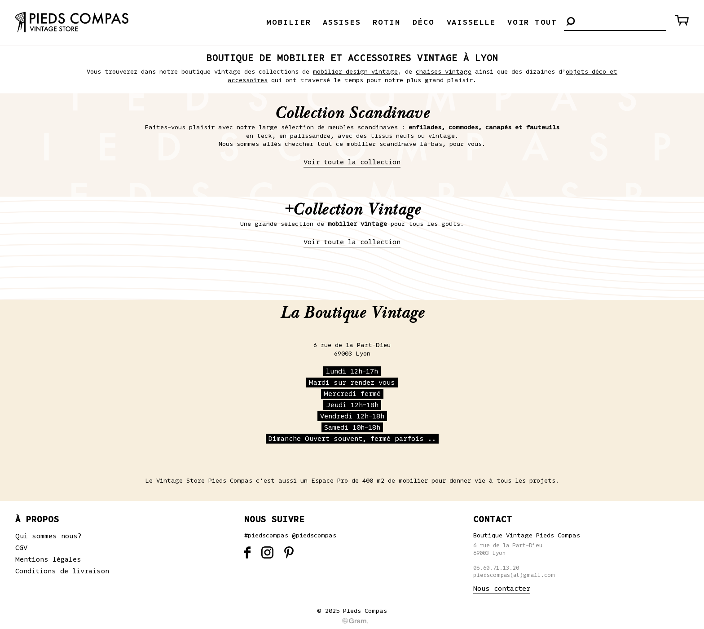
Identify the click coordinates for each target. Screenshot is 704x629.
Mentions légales (48, 559)
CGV (21, 547)
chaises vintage (443, 72)
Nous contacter (501, 588)
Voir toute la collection (352, 162)
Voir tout (532, 22)
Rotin (386, 22)
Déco (424, 22)
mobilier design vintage (355, 72)
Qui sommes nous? (48, 536)
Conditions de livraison (62, 571)
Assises (342, 22)
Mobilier (288, 22)
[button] (570, 22)
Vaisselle (471, 22)
